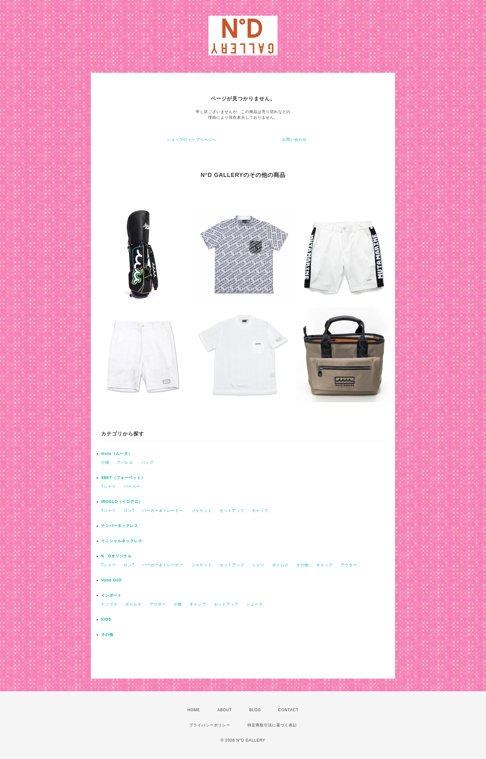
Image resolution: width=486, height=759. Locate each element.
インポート (111, 595)
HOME (194, 710)
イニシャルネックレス (121, 541)
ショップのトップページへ (191, 139)
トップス (109, 604)
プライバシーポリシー (209, 725)
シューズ (254, 604)
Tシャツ (108, 486)
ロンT (129, 510)
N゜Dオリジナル (116, 556)
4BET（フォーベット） (123, 477)
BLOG (255, 710)
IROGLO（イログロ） (122, 501)
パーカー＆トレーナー (162, 510)
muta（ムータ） (116, 453)
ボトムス (280, 565)
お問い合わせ (294, 139)
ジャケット (201, 510)
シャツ (258, 565)
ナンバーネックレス (119, 526)
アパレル (125, 462)
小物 (105, 462)
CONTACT (288, 710)
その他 (302, 565)
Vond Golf (111, 580)
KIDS (106, 619)
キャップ (260, 510)
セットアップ (232, 510)
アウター (349, 565)
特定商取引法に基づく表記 (272, 725)
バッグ (147, 462)
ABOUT (224, 710)
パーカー (132, 486)
